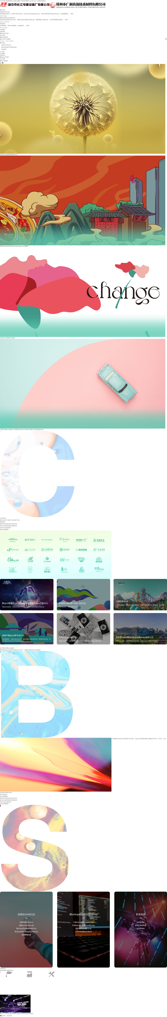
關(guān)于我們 (4, 33)
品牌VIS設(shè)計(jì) (26, 925)
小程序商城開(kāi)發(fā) (83, 932)
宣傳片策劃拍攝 (140, 925)
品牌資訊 (2, 31)
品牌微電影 (141, 922)
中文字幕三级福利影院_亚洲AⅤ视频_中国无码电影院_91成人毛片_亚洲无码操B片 (23, 1)
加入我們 (2, 35)
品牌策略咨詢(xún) (26, 922)
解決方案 (2, 10)
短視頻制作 (141, 928)
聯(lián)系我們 (4, 37)
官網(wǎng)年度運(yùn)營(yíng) (83, 925)
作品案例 (2, 29)
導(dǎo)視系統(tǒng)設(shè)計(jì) (26, 932)
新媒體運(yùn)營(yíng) (83, 928)
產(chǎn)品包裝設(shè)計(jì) (26, 928)
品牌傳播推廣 (26, 935)
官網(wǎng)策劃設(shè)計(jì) (83, 922)
